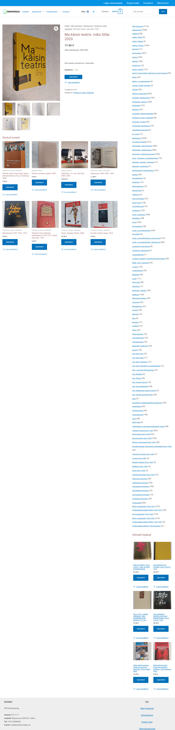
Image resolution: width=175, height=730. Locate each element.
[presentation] (42, 11)
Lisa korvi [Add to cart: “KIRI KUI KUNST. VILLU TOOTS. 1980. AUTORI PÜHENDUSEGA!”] (141, 584)
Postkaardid (53, 11)
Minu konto (163, 3)
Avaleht (25, 11)
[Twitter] (93, 12)
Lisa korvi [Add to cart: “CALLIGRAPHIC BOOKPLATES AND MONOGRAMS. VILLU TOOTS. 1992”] (161, 636)
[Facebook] (88, 12)
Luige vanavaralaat (113, 3)
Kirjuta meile (133, 3)
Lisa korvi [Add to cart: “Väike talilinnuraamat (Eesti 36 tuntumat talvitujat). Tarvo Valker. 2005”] (141, 688)
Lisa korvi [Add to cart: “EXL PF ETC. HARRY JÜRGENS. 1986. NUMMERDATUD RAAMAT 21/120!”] (141, 636)
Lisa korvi (73, 77)
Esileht (67, 26)
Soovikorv (148, 3)
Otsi (163, 11)
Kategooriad (88, 26)
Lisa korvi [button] (10, 187)
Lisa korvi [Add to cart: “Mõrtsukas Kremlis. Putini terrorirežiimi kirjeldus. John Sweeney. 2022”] (161, 688)
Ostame (66, 11)
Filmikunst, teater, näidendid (83, 93)
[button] (56, 28)
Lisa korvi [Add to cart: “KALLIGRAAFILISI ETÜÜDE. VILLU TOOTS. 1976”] (161, 582)
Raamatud (37, 11)
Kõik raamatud (76, 26)
